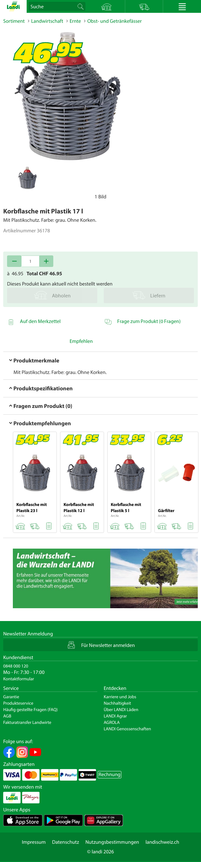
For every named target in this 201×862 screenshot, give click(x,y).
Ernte (75, 21)
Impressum (34, 842)
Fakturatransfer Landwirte (27, 722)
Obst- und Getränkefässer (114, 21)
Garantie (11, 697)
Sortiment (14, 21)
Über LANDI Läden (121, 709)
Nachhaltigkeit (117, 703)
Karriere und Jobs (120, 697)
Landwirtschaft (47, 21)
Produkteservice (18, 703)
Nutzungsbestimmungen (112, 842)
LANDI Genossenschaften (127, 729)
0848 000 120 (15, 666)
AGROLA (112, 722)
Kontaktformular (18, 679)
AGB (7, 716)
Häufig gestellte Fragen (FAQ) (30, 709)
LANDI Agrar (115, 716)
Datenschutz (65, 842)
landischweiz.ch (162, 842)
